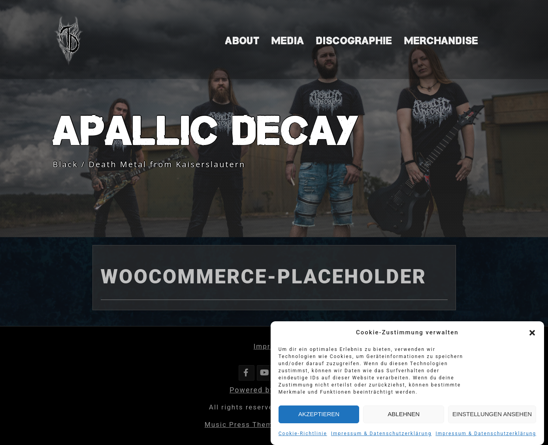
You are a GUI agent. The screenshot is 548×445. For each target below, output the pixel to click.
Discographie (354, 40)
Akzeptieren (318, 415)
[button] (532, 334)
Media (287, 40)
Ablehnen (404, 415)
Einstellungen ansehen (492, 415)
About (242, 40)
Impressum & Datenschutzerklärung (381, 434)
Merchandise (441, 40)
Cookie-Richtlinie (303, 434)
